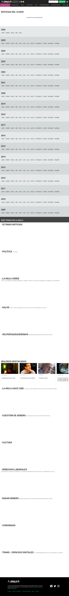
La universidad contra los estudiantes (27, 378)
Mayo (20, 32)
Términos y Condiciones (16, 591)
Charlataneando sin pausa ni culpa (8, 378)
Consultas (37, 591)
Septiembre (38, 43)
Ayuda (33, 591)
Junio (24, 43)
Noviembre (50, 43)
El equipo (9, 591)
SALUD (36, 4)
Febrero (8, 32)
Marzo (12, 32)
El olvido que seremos (43, 378)
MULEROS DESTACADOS (55, 4)
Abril (16, 32)
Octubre (44, 43)
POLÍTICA (22, 4)
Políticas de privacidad (26, 591)
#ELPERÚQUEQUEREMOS (44, 4)
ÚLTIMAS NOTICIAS (14, 4)
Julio (28, 43)
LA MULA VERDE (29, 4)
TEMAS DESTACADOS (5, 4)
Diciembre (56, 43)
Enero (3, 32)
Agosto (32, 43)
